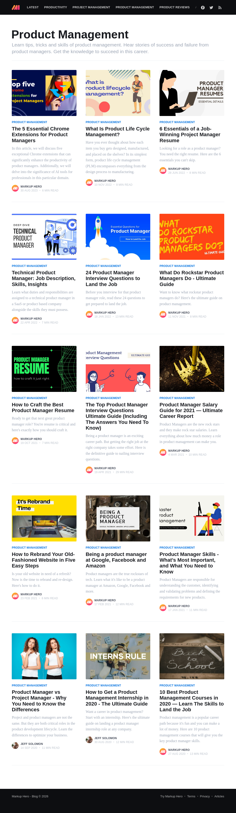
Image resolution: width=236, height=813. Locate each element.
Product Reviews (174, 7)
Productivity (55, 7)
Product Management (135, 7)
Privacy (205, 796)
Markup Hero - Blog (25, 796)
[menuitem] (32, 7)
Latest (33, 7)
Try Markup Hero (171, 796)
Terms (191, 796)
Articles (219, 796)
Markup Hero (31, 186)
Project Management (91, 7)
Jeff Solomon (32, 744)
